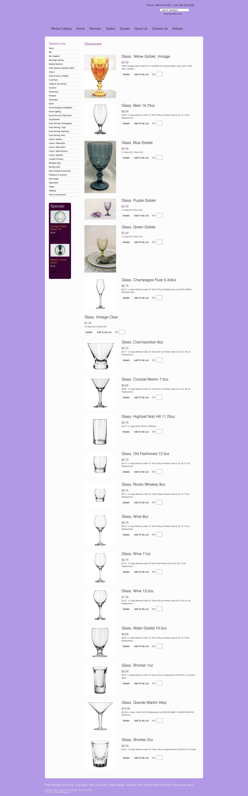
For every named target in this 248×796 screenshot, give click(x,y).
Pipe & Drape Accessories (60, 171)
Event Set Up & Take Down (60, 115)
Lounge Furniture (56, 159)
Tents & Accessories (57, 195)
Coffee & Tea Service (58, 84)
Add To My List (141, 74)
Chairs (51, 72)
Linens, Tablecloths (57, 143)
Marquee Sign (55, 163)
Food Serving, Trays (57, 127)
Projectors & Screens (58, 175)
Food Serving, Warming (59, 131)
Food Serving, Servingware (60, 123)
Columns (52, 88)
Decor (51, 48)
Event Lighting (55, 111)
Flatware (52, 96)
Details (55, 238)
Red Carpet (54, 179)
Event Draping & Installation (60, 108)
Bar (50, 52)
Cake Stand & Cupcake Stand (61, 68)
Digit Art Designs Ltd (62, 792)
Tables (51, 187)
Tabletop (52, 191)
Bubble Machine (55, 64)
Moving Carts (54, 167)
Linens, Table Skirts (57, 147)
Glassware (53, 100)
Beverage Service (56, 60)
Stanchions (53, 183)
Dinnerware (54, 92)
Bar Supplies (54, 56)
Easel (51, 104)
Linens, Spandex (56, 155)
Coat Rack (53, 80)
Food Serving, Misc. (57, 135)
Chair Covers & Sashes (59, 76)
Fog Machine (54, 119)
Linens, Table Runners (58, 151)
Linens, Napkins (55, 139)
